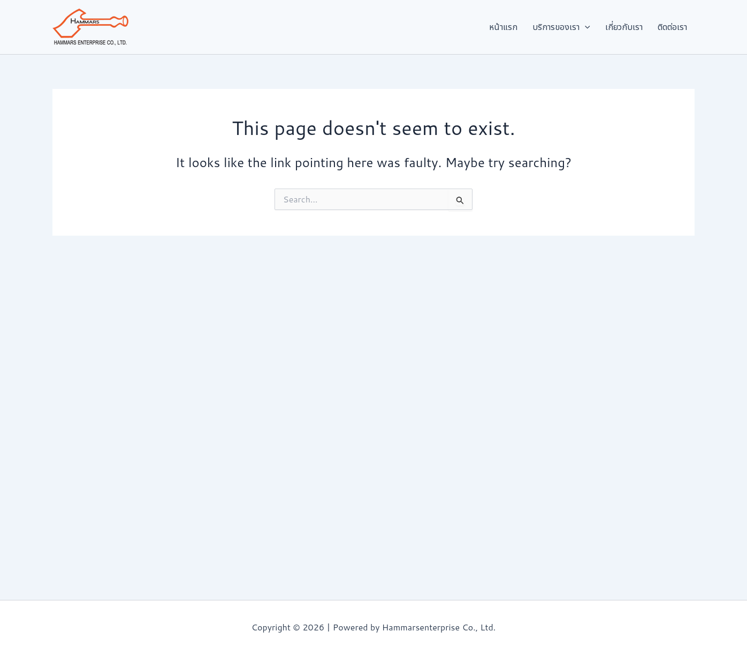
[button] (601, 27)
